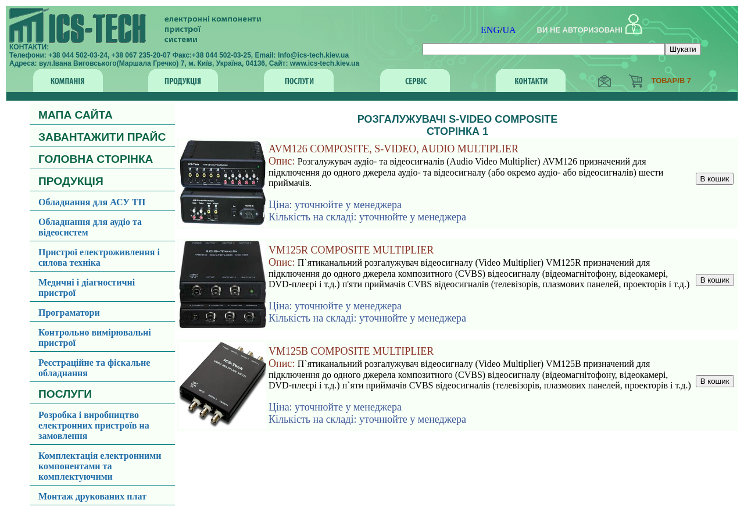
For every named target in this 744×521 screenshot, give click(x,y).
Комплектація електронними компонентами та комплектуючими (99, 466)
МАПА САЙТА (75, 115)
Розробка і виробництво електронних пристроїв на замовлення (93, 425)
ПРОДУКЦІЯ (70, 181)
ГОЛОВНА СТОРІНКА (95, 159)
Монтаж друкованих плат (92, 496)
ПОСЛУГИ (65, 394)
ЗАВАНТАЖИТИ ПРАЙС (102, 137)
